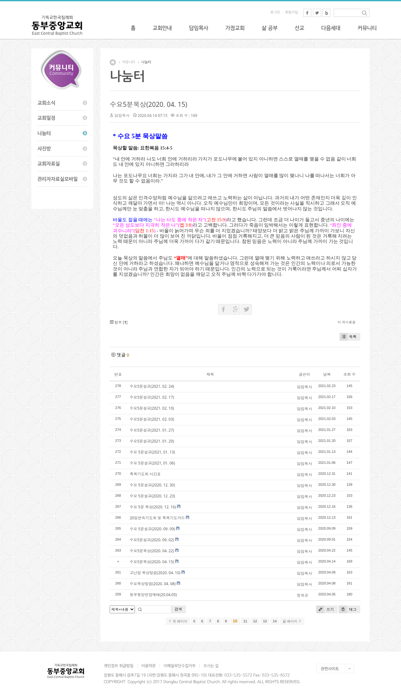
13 (265, 621)
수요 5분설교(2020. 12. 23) (152, 496)
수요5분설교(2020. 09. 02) (152, 539)
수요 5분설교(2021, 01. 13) (152, 452)
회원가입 (291, 12)
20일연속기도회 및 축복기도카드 (157, 518)
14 (275, 621)
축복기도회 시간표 (145, 474)
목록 (348, 337)
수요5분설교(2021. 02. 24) (152, 386)
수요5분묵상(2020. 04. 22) (152, 550)
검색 (178, 609)
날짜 (327, 374)
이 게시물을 (346, 322)
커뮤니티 (128, 62)
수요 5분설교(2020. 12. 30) (152, 485)
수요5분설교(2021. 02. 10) (152, 408)
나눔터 (146, 62)
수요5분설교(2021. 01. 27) (152, 430)
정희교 (302, 595)
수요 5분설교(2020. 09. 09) (152, 529)
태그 (348, 609)
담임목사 (121, 115)
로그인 (275, 12)
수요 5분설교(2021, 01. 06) (152, 463)
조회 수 (349, 374)
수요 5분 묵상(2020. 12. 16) (153, 507)
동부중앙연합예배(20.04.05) (153, 594)
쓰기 (325, 609)
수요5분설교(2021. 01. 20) (152, 441)
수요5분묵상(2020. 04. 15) (148, 104)
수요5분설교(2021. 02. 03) (152, 419)
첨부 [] (119, 322)
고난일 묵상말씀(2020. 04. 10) (155, 572)
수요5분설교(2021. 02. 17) (152, 397)
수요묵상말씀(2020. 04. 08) (153, 583)
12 (255, 621)
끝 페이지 (292, 621)
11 (245, 621)
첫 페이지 (177, 621)
